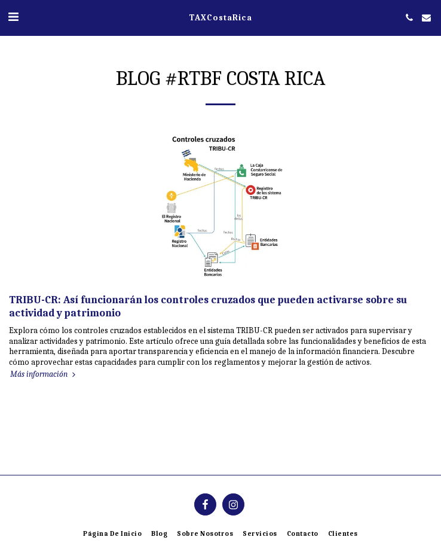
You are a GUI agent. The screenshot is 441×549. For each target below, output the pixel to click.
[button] (13, 17)
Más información (44, 374)
